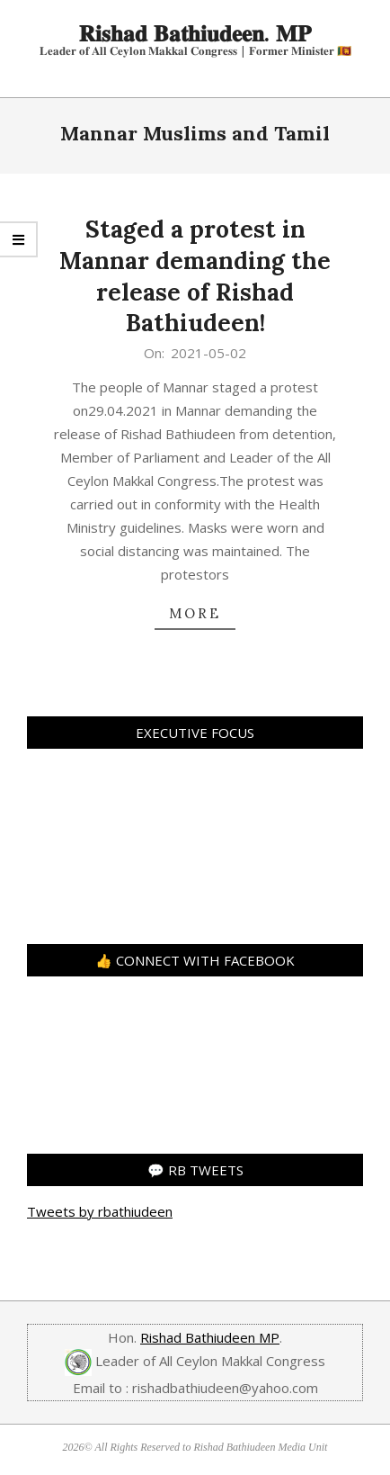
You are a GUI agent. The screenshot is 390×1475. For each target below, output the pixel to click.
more (195, 613)
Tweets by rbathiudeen (100, 1211)
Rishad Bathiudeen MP (209, 1337)
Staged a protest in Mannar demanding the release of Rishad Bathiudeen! (195, 275)
